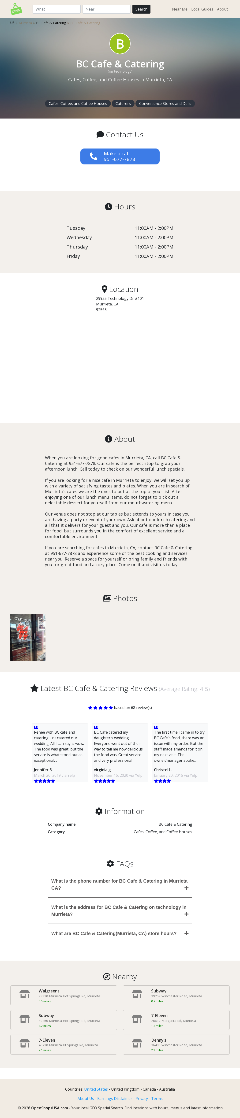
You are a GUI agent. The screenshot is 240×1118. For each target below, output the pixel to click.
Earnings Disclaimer (114, 1098)
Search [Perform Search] (141, 9)
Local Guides (202, 9)
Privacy (141, 1098)
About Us (86, 1098)
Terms (157, 1098)
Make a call (119, 156)
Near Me (180, 9)
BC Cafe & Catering (51, 23)
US (12, 22)
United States (96, 1089)
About (222, 9)
